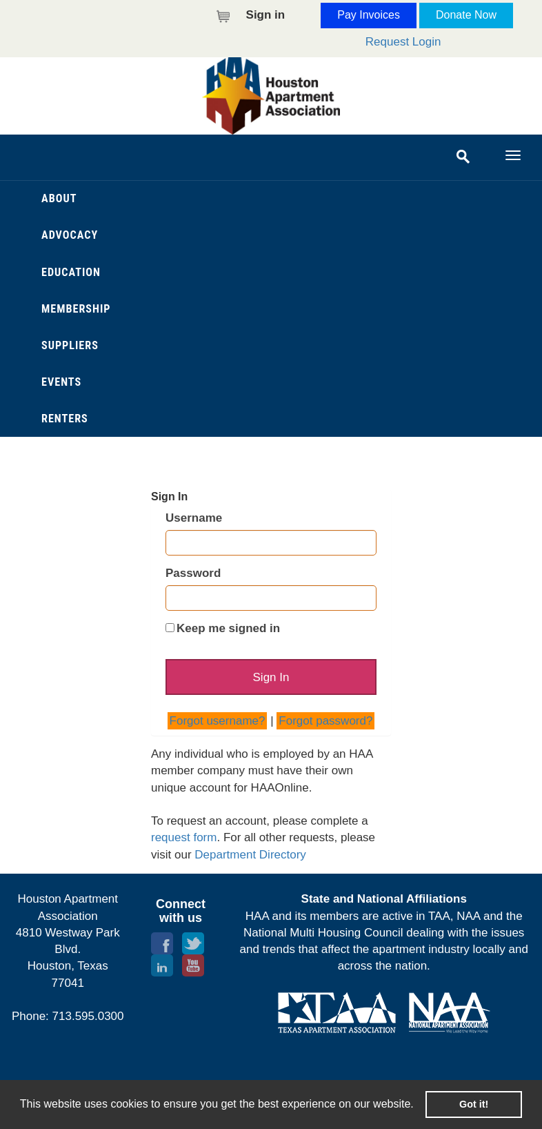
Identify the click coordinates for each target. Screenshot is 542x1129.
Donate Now (466, 15)
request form (184, 837)
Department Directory (250, 854)
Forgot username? (217, 720)
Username (193, 517)
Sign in (265, 14)
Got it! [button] (473, 1104)
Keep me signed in (228, 628)
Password (193, 573)
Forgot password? (325, 720)
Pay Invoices (368, 15)
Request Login (403, 41)
